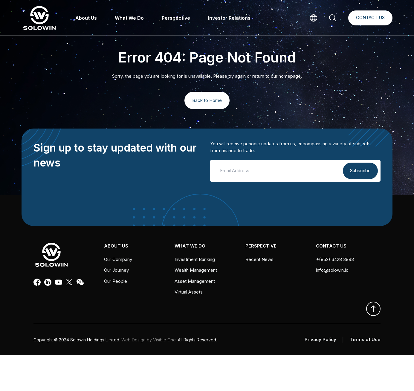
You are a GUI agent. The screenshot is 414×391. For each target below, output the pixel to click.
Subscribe (360, 170)
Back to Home (207, 100)
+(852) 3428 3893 (335, 259)
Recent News (259, 259)
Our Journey (116, 270)
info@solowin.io (332, 270)
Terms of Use (365, 339)
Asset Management (195, 281)
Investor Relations (229, 18)
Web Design (133, 339)
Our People (115, 281)
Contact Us (370, 17)
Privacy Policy (320, 339)
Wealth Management (196, 270)
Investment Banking (195, 259)
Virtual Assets (189, 292)
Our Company (118, 259)
